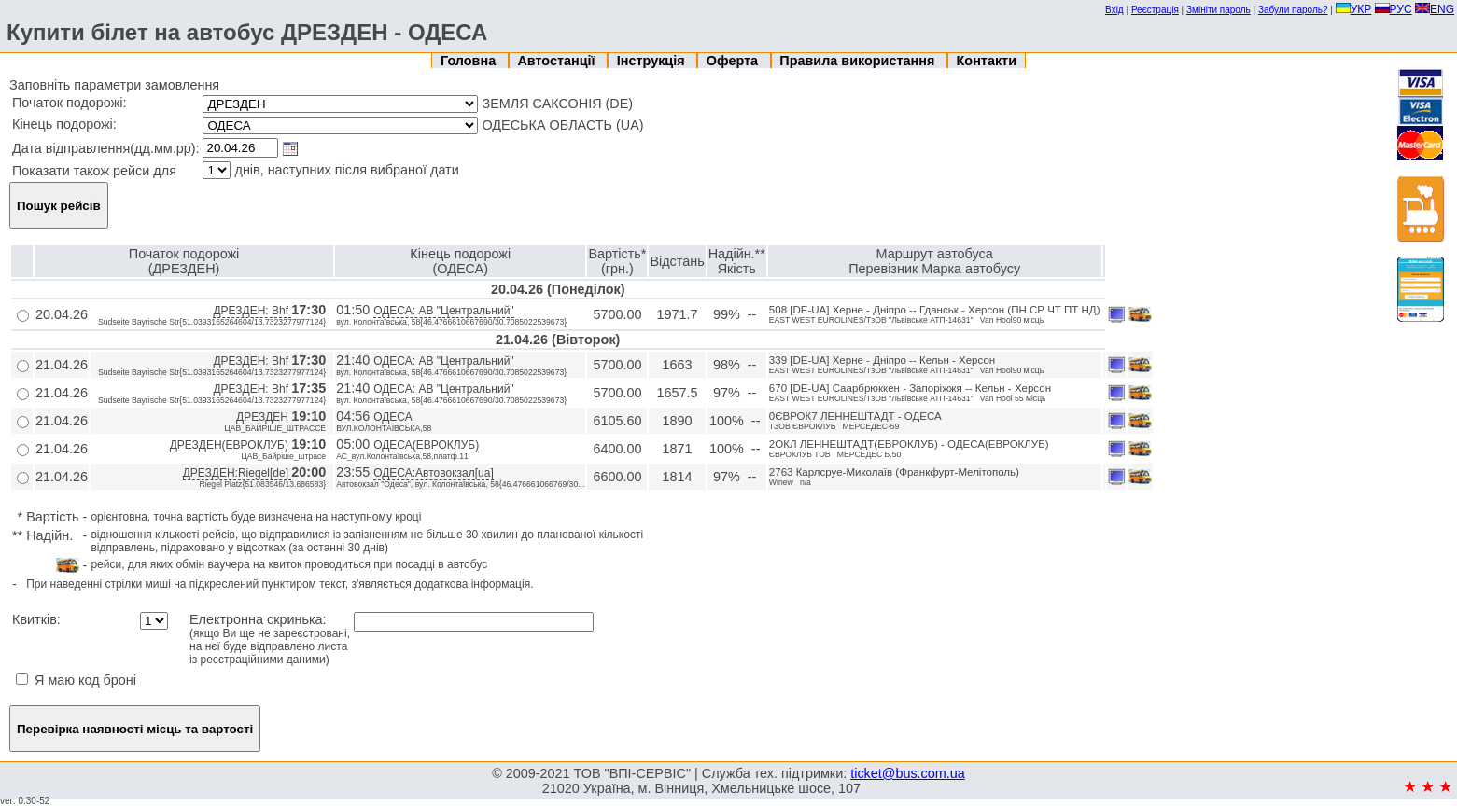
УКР (1354, 9)
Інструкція (653, 60)
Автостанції (557, 60)
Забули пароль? (1293, 10)
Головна (470, 60)
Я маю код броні (76, 680)
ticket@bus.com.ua (907, 773)
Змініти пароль (1218, 10)
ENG (1434, 9)
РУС (1393, 9)
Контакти (986, 60)
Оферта (734, 60)
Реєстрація (1155, 10)
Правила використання (858, 60)
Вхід (1114, 10)
